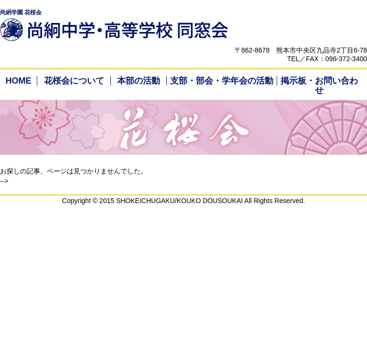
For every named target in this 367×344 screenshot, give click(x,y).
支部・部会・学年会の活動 (221, 81)
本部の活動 (138, 81)
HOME (18, 81)
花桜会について (74, 81)
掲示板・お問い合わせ (319, 85)
